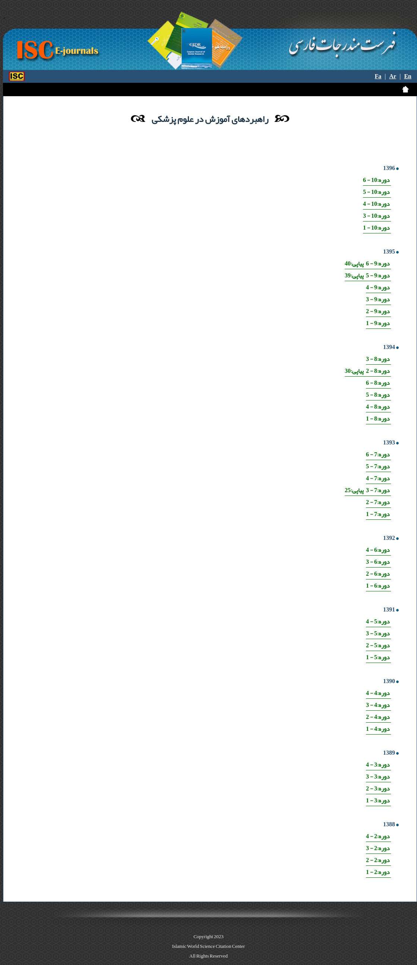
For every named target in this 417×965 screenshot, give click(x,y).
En (407, 76)
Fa (378, 76)
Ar (393, 76)
